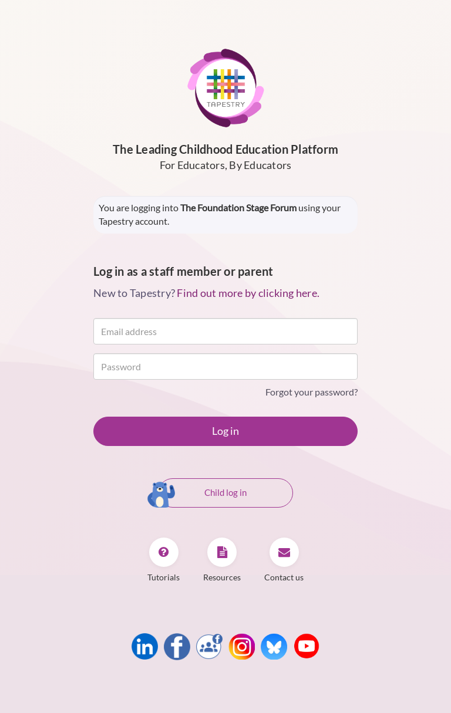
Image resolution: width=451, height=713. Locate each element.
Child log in (202, 493)
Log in (225, 430)
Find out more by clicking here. (248, 292)
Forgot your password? (311, 391)
